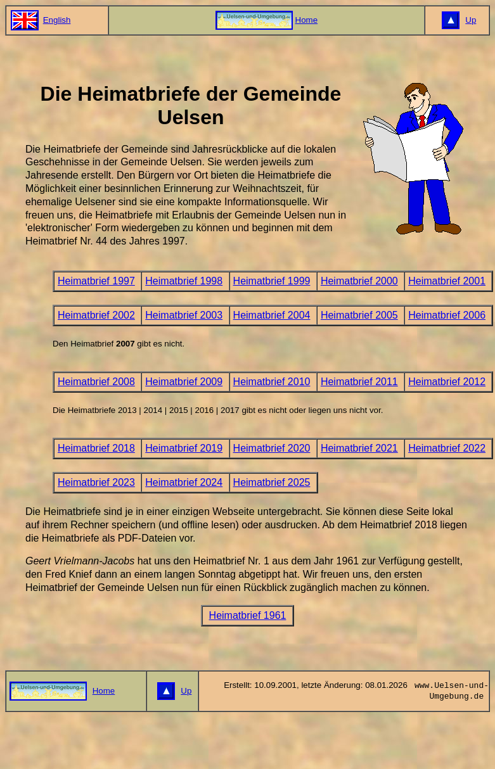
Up (470, 20)
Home (306, 20)
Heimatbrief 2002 (96, 315)
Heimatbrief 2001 (446, 281)
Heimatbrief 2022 (446, 448)
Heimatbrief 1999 (272, 281)
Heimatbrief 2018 (96, 448)
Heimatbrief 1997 (96, 281)
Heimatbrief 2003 (183, 315)
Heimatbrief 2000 (359, 281)
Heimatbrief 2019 (183, 448)
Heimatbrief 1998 (183, 281)
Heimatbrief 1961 (247, 615)
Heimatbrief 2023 (96, 482)
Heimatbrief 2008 (96, 381)
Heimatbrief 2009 (183, 381)
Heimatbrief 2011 (359, 381)
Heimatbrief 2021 (359, 448)
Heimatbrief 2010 (272, 381)
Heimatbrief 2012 (446, 381)
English (57, 20)
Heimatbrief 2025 (272, 482)
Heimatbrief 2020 (272, 448)
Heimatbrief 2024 (183, 482)
